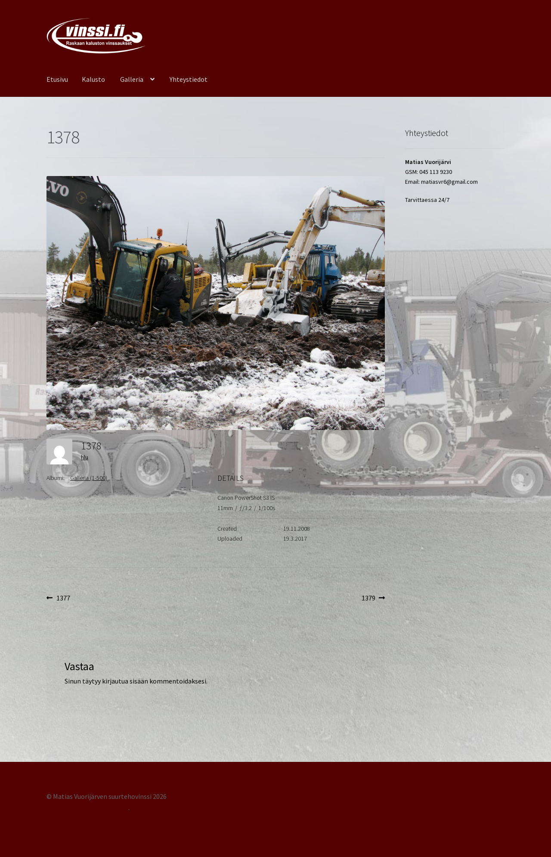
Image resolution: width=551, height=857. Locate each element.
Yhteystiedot (188, 79)
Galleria (131, 79)
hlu (84, 457)
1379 (373, 598)
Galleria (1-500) (88, 478)
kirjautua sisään (125, 681)
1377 (63, 598)
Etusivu (57, 79)
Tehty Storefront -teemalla (87, 807)
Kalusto (93, 79)
